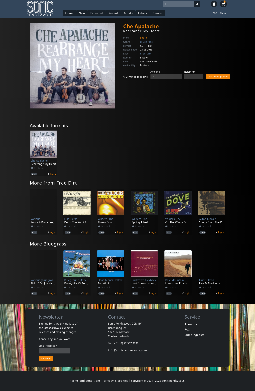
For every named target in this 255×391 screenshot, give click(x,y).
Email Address (48, 345)
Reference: (190, 71)
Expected (96, 13)
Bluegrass (146, 41)
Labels (142, 13)
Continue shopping (135, 76)
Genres (157, 13)
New (82, 13)
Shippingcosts (195, 335)
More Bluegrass (48, 244)
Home (69, 13)
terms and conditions (85, 381)
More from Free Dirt (53, 183)
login (53, 173)
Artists (128, 13)
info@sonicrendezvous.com (127, 350)
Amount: (155, 71)
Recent (113, 13)
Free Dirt (145, 53)
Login (143, 37)
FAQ (215, 13)
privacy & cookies (116, 381)
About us (191, 324)
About (223, 13)
